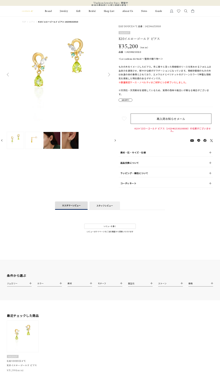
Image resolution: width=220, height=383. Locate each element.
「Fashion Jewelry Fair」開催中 (110, 3)
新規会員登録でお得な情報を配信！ (110, 5)
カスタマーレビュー (71, 206)
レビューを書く (110, 227)
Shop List (109, 11)
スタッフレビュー (104, 206)
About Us (127, 11)
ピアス (32, 22)
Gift (78, 11)
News (144, 11)
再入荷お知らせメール (172, 120)
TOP (24, 22)
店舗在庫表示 (128, 100)
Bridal (92, 11)
